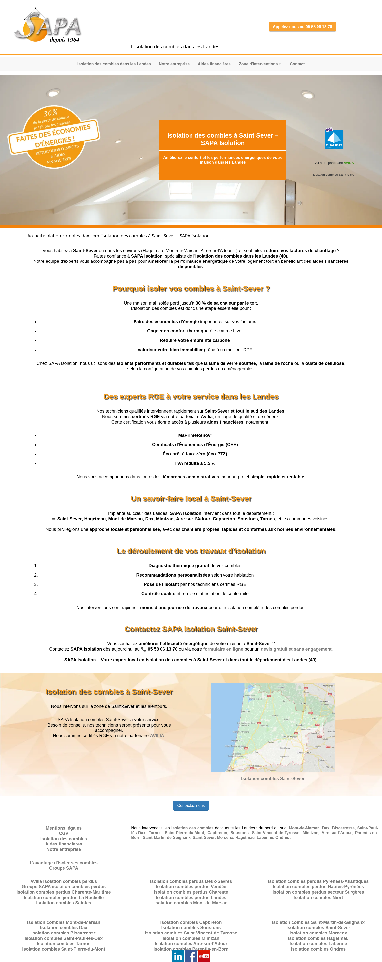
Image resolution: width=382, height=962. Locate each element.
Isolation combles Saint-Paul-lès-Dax (64, 938)
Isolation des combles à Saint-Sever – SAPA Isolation (155, 236)
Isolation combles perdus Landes (191, 897)
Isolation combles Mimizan (191, 938)
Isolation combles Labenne (318, 943)
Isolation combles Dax (63, 927)
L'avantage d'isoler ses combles (64, 862)
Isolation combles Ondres (318, 949)
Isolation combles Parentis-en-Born (190, 949)
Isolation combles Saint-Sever (334, 174)
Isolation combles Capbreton (191, 922)
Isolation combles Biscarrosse (64, 933)
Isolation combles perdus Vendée (191, 886)
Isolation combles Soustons (191, 927)
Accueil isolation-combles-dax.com (63, 236)
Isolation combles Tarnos (64, 943)
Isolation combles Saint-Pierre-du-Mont (63, 949)
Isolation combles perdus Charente (191, 892)
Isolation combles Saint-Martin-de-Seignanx (318, 922)
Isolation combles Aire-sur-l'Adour (191, 943)
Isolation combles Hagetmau (318, 938)
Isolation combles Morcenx (318, 933)
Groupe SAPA (63, 868)
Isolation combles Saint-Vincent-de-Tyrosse (191, 933)
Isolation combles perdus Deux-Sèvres (191, 881)
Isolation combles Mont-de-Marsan (191, 902)
